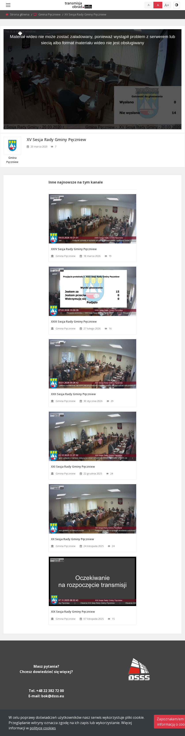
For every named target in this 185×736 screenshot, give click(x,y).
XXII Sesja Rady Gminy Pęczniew (73, 394)
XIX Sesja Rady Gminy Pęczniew (73, 612)
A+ (166, 5)
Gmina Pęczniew (49, 14)
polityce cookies (43, 728)
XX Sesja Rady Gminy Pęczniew (72, 539)
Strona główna (20, 14)
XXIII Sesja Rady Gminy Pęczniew (74, 321)
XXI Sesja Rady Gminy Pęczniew (73, 466)
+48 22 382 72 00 (50, 690)
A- (149, 5)
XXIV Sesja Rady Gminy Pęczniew (74, 249)
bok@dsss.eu (52, 696)
